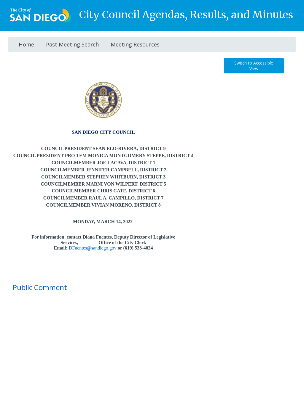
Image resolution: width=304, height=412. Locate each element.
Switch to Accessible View (253, 65)
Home (26, 44)
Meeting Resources (135, 44)
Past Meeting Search (72, 44)
